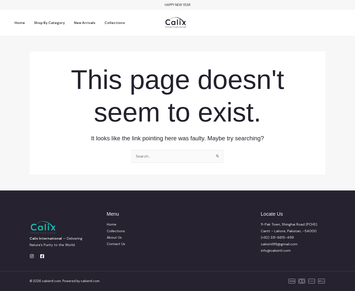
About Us (114, 237)
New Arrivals (79, 23)
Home (18, 23)
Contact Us (116, 244)
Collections (107, 23)
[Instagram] (32, 256)
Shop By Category (46, 23)
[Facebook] (42, 256)
